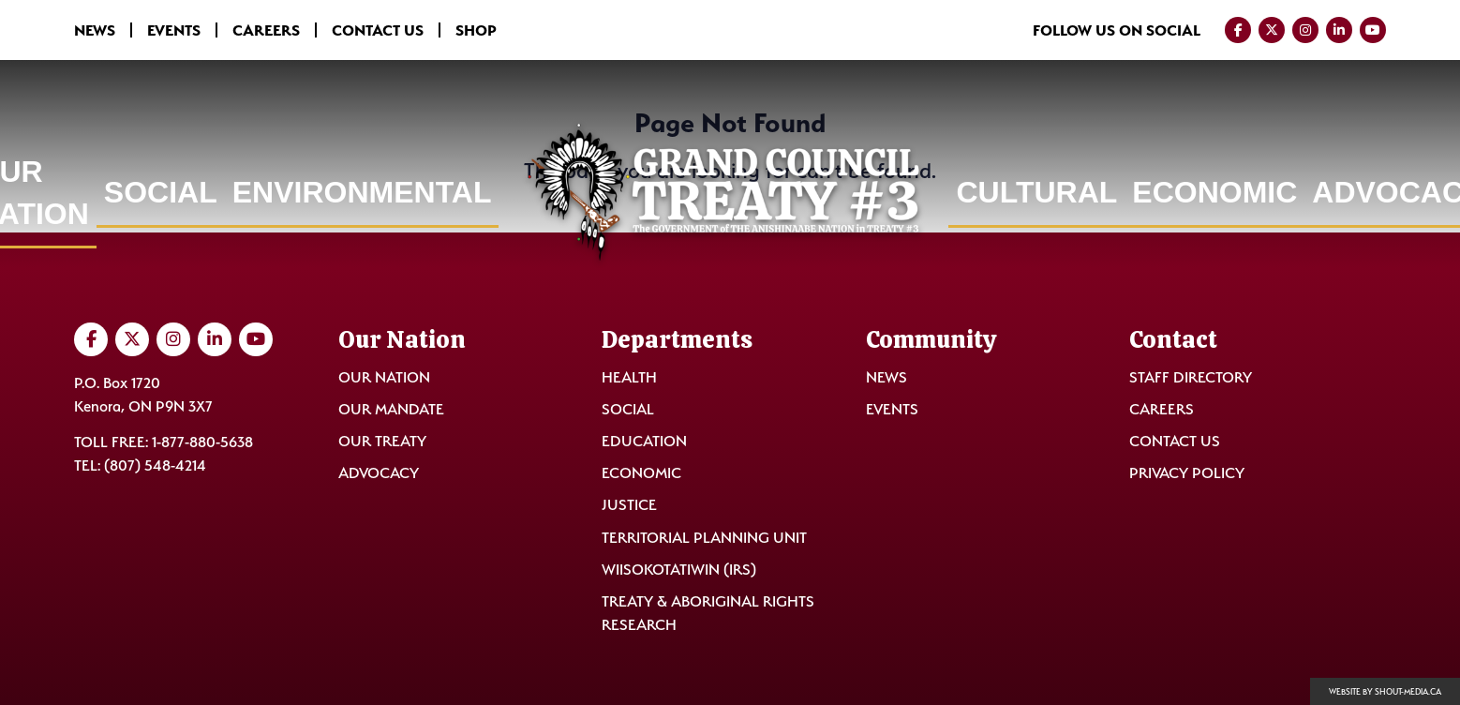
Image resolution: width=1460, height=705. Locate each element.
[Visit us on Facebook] (1238, 30)
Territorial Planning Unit (704, 538)
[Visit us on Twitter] (1272, 30)
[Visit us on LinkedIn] (1339, 30)
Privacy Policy (1186, 473)
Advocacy (378, 473)
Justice (629, 505)
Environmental (362, 192)
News (94, 30)
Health (629, 377)
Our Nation (384, 377)
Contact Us (378, 30)
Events (174, 30)
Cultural (1036, 192)
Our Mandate (391, 409)
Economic (1214, 192)
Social (160, 192)
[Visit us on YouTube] (1373, 30)
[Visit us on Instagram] (1305, 30)
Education (644, 441)
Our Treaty (382, 441)
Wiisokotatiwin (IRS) (679, 569)
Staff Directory (1190, 377)
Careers (266, 30)
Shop (476, 30)
